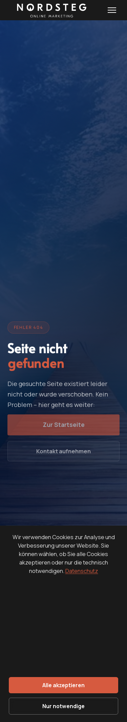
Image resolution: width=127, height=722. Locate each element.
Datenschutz (81, 571)
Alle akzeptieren (63, 685)
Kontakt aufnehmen (63, 451)
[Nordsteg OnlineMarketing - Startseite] (50, 10)
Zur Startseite (64, 424)
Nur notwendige (63, 706)
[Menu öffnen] (112, 10)
